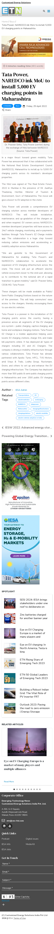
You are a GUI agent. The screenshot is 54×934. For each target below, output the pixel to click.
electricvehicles (24, 400)
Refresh (5, 900)
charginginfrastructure (41, 409)
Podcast (5, 838)
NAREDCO (21, 404)
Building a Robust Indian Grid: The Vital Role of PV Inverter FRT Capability (34, 693)
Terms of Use (19, 918)
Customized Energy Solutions (16, 2)
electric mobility (42, 413)
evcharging (39, 400)
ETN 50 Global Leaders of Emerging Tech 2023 (34, 676)
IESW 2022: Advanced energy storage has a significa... (27, 427)
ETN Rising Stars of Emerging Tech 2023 (32, 661)
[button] (14, 789)
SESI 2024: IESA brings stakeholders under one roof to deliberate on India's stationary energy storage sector (34, 603)
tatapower (35, 404)
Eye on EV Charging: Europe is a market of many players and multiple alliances (32, 633)
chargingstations (24, 413)
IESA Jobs (6, 849)
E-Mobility (7, 106)
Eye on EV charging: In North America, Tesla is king (33, 648)
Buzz (17, 106)
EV (36, 395)
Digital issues (32, 838)
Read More (9, 781)
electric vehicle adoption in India (30, 418)
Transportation (23, 395)
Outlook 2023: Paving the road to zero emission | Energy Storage (35, 708)
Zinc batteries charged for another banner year (34, 616)
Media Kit (30, 844)
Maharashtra (22, 409)
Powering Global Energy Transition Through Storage (27, 436)
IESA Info (6, 844)
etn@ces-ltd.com (15, 820)
